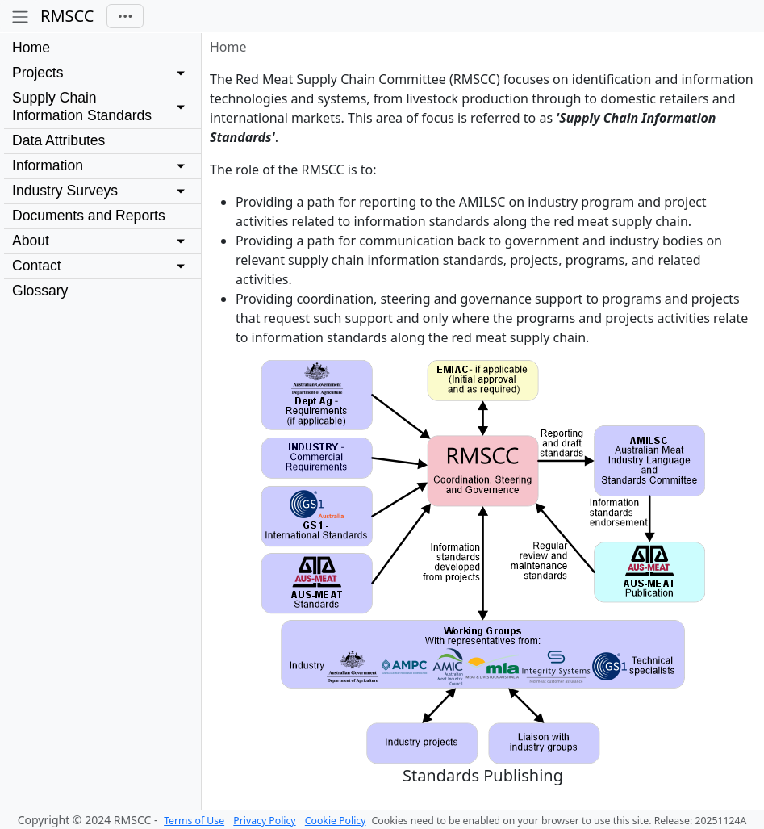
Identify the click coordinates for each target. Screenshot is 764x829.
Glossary (40, 291)
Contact (36, 265)
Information (47, 165)
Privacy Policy (264, 820)
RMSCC (67, 16)
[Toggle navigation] (125, 16)
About (30, 240)
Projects (38, 73)
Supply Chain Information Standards (82, 107)
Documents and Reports (88, 215)
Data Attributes (58, 140)
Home (31, 48)
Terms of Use (194, 820)
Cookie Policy (335, 820)
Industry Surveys (65, 190)
